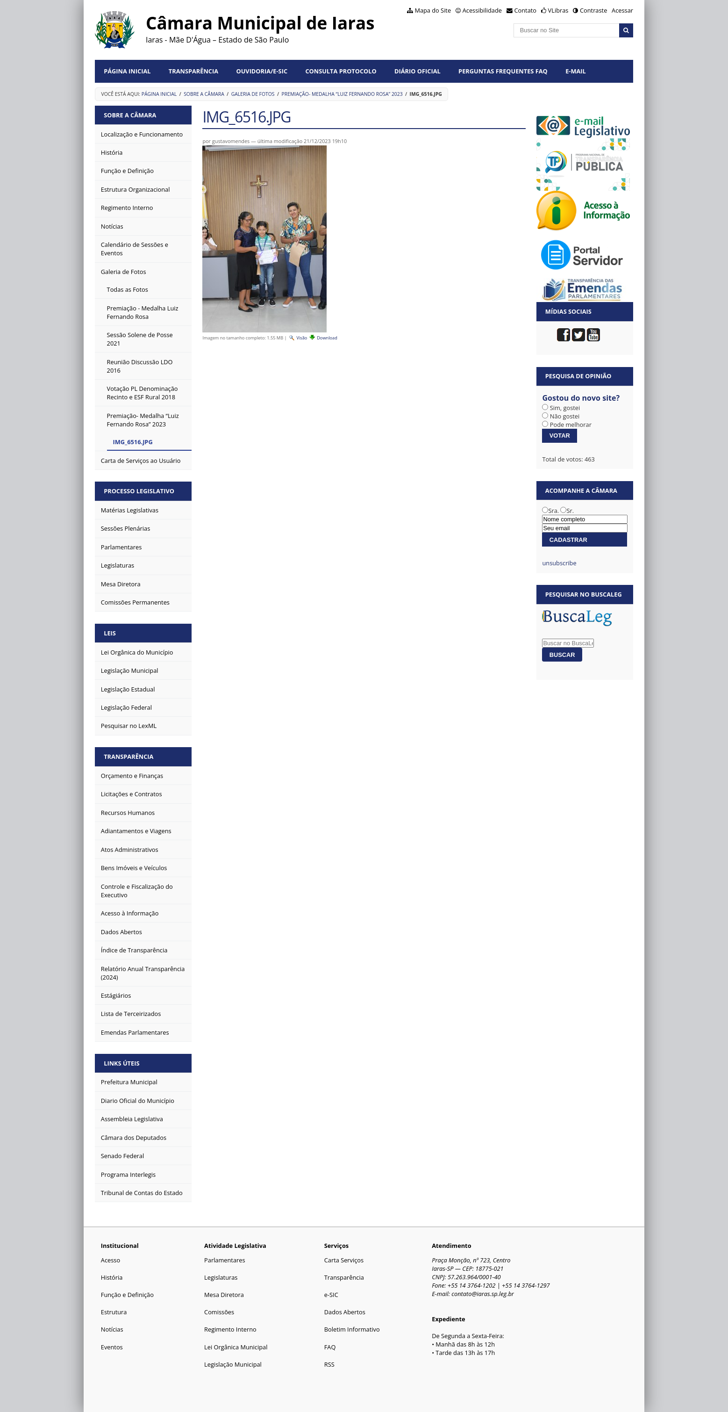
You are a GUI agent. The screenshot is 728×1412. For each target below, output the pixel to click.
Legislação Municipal (233, 1364)
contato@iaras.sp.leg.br (482, 1294)
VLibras (558, 10)
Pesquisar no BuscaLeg (583, 594)
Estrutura (114, 1312)
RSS (329, 1364)
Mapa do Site (432, 10)
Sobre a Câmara (204, 94)
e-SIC (331, 1294)
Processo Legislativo (139, 491)
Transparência (193, 71)
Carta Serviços (344, 1260)
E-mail (575, 71)
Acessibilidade (482, 10)
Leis (110, 633)
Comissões (219, 1312)
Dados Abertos (344, 1312)
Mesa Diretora (224, 1294)
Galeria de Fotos (253, 94)
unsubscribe (559, 563)
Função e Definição (127, 1294)
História (112, 1277)
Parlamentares (224, 1260)
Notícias (112, 1329)
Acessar (622, 10)
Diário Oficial (417, 71)
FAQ (330, 1347)
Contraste (593, 10)
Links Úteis (121, 1063)
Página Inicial (127, 71)
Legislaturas (220, 1277)
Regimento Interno (230, 1329)
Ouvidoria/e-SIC (261, 71)
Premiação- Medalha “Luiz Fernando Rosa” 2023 (341, 94)
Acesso (110, 1260)
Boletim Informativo (352, 1329)
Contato (525, 10)
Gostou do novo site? (581, 398)
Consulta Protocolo (340, 71)
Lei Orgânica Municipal (235, 1347)
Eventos (112, 1347)
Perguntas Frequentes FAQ (503, 71)
